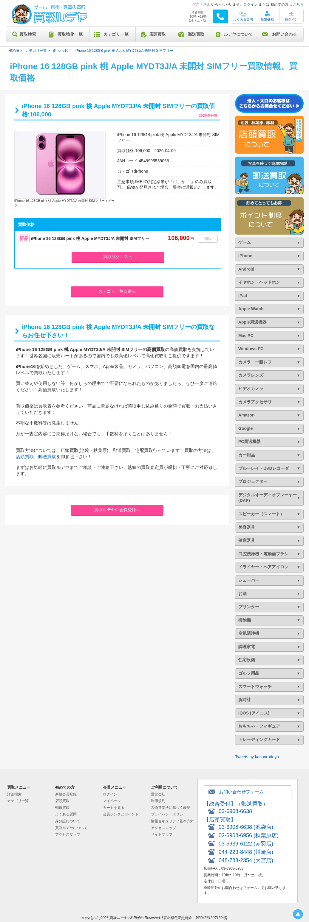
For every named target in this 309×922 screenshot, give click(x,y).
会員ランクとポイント (121, 814)
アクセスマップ (67, 834)
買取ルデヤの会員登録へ (117, 509)
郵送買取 (196, 34)
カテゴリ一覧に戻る (117, 291)
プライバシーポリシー (169, 814)
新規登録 (267, 19)
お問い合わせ (284, 34)
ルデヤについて (238, 34)
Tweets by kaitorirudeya (257, 756)
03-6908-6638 (235, 811)
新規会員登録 (66, 794)
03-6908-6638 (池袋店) (246, 827)
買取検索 (27, 34)
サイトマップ (161, 834)
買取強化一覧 (70, 34)
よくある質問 (243, 19)
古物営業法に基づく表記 (170, 808)
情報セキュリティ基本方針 (172, 821)
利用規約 (158, 801)
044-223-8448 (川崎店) (246, 852)
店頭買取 (157, 34)
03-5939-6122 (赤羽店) (246, 844)
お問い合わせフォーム (241, 791)
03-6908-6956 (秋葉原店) (249, 835)
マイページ (112, 801)
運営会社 (158, 794)
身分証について (67, 821)
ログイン (250, 4)
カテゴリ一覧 (116, 34)
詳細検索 (14, 794)
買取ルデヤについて (71, 828)
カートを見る (113, 808)
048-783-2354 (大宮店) (246, 860)
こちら (298, 4)
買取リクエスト (117, 256)
